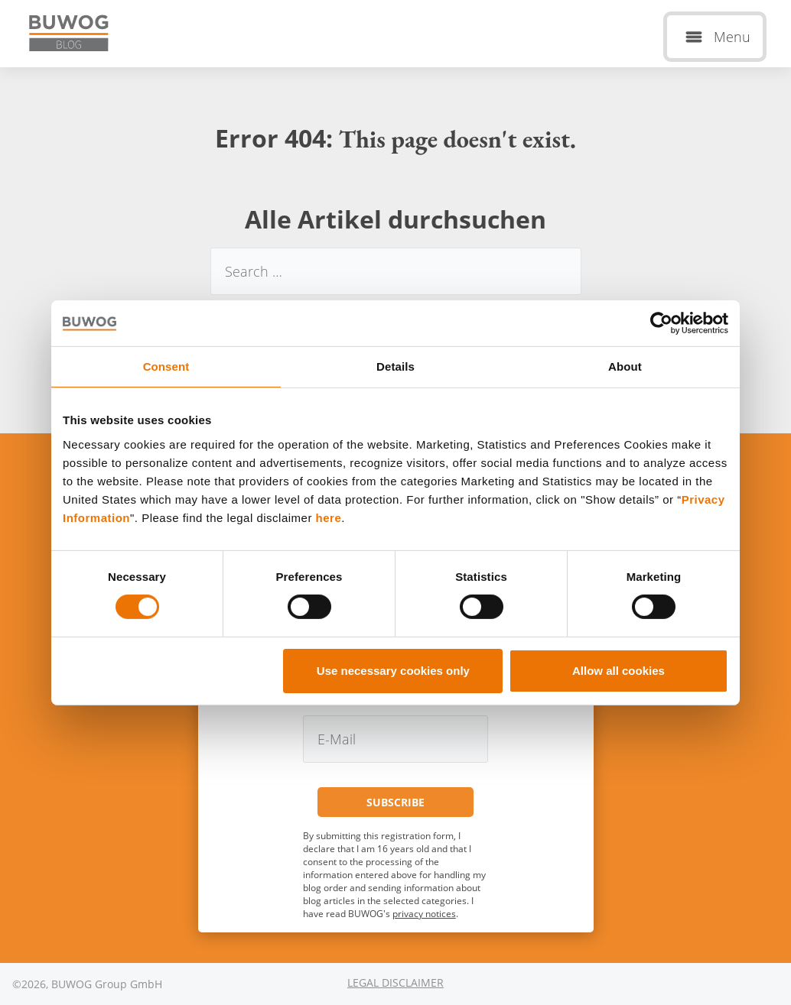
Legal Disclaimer (395, 982)
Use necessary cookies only (393, 670)
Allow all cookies (618, 670)
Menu (732, 37)
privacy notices (424, 913)
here (329, 517)
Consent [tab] (166, 365)
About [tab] (625, 365)
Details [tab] (395, 365)
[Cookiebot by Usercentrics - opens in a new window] (661, 322)
